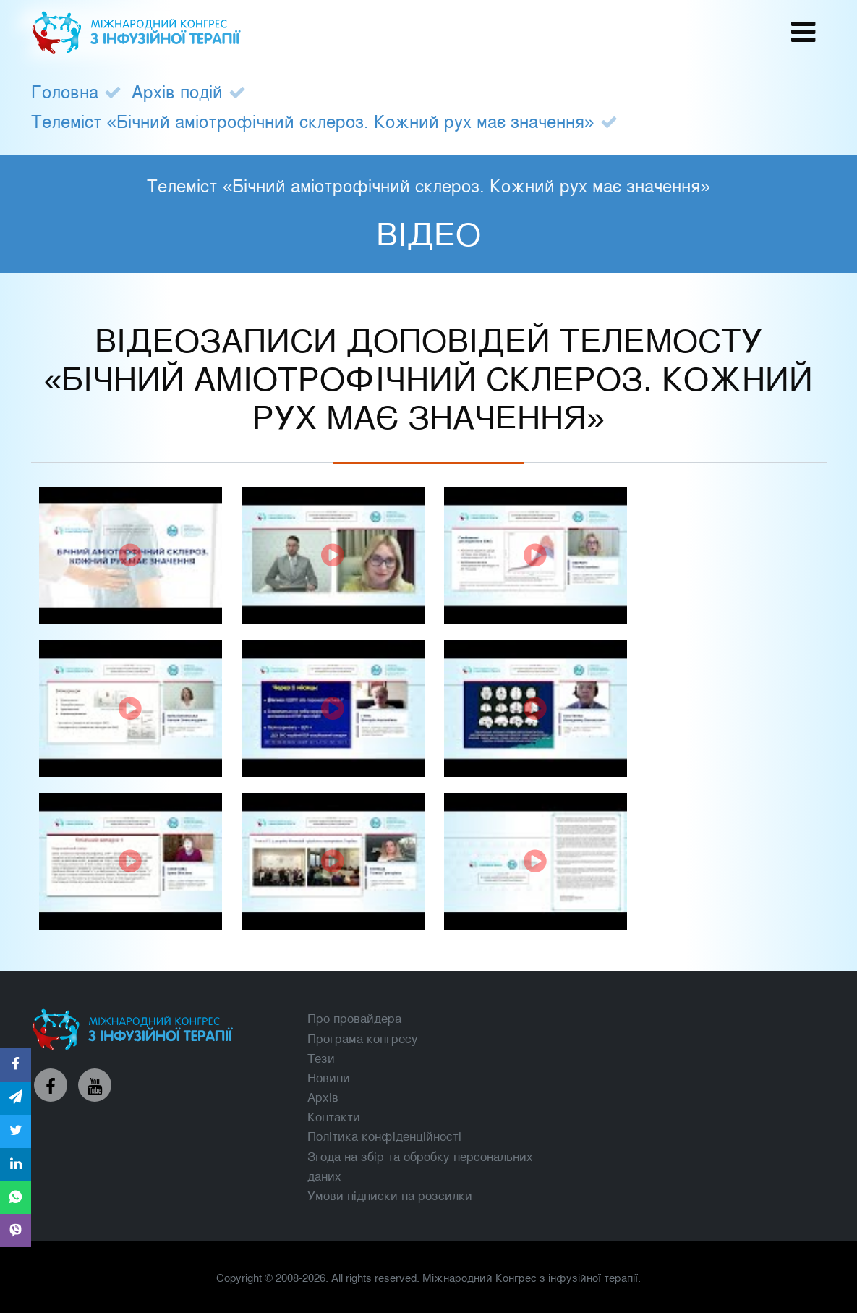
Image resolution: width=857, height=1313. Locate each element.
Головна (64, 90)
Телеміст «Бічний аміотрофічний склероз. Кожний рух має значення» (312, 120)
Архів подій (177, 90)
